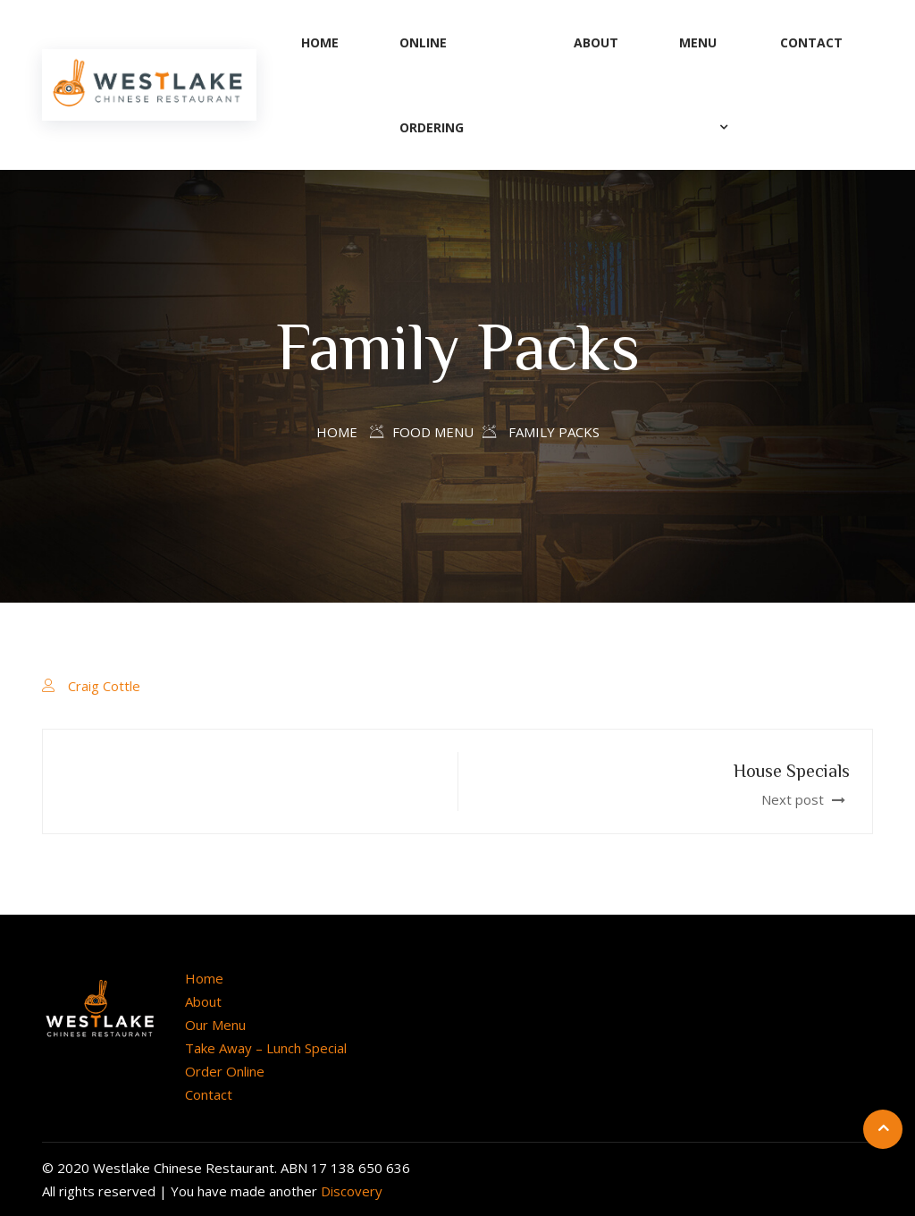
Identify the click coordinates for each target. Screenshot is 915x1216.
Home (320, 42)
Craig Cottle (104, 686)
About (596, 42)
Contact (811, 42)
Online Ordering (431, 85)
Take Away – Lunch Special (266, 1048)
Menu (698, 42)
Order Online (224, 1071)
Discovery (351, 1191)
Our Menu (215, 1025)
